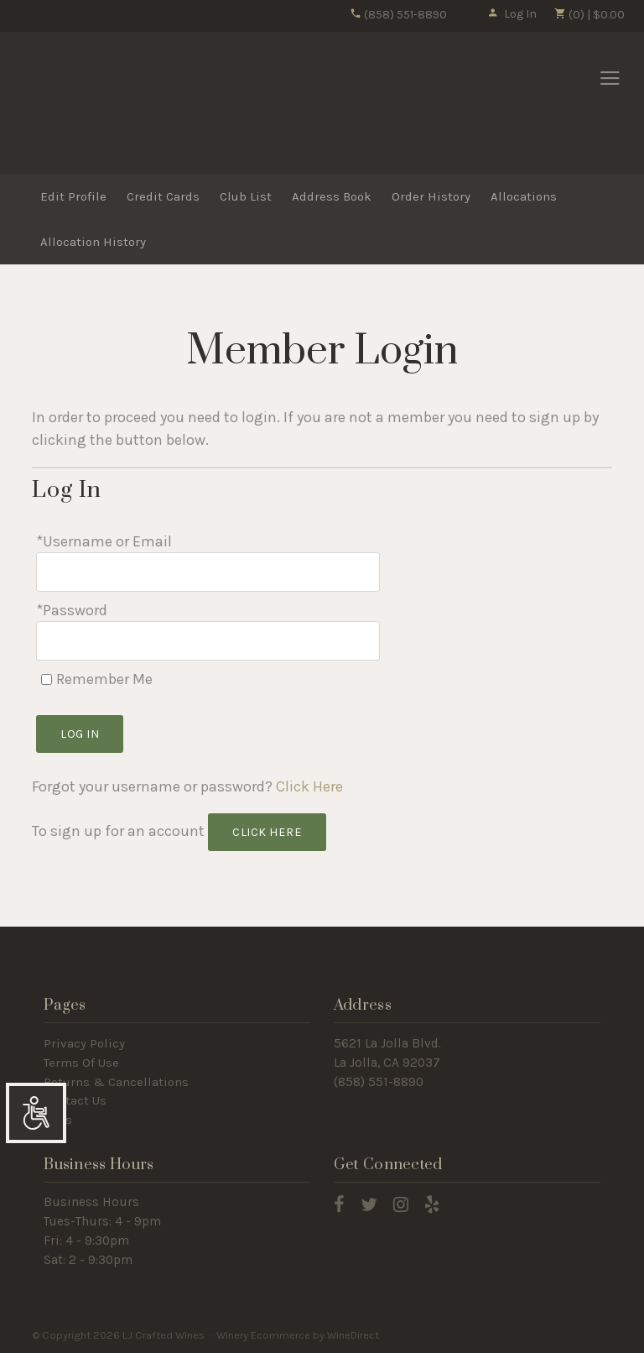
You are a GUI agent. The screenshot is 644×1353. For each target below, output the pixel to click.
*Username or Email (104, 541)
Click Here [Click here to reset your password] (309, 786)
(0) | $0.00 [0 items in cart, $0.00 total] (589, 15)
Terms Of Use (81, 1062)
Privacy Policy (84, 1043)
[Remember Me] (46, 679)
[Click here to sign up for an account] (267, 832)
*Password (71, 610)
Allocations (524, 196)
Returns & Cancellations (116, 1081)
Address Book (331, 196)
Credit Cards (163, 196)
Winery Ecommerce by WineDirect (297, 1335)
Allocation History (93, 241)
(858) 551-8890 (398, 15)
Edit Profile (73, 196)
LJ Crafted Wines (78, 103)
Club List (246, 196)
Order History (431, 196)
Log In (512, 14)
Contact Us (75, 1100)
